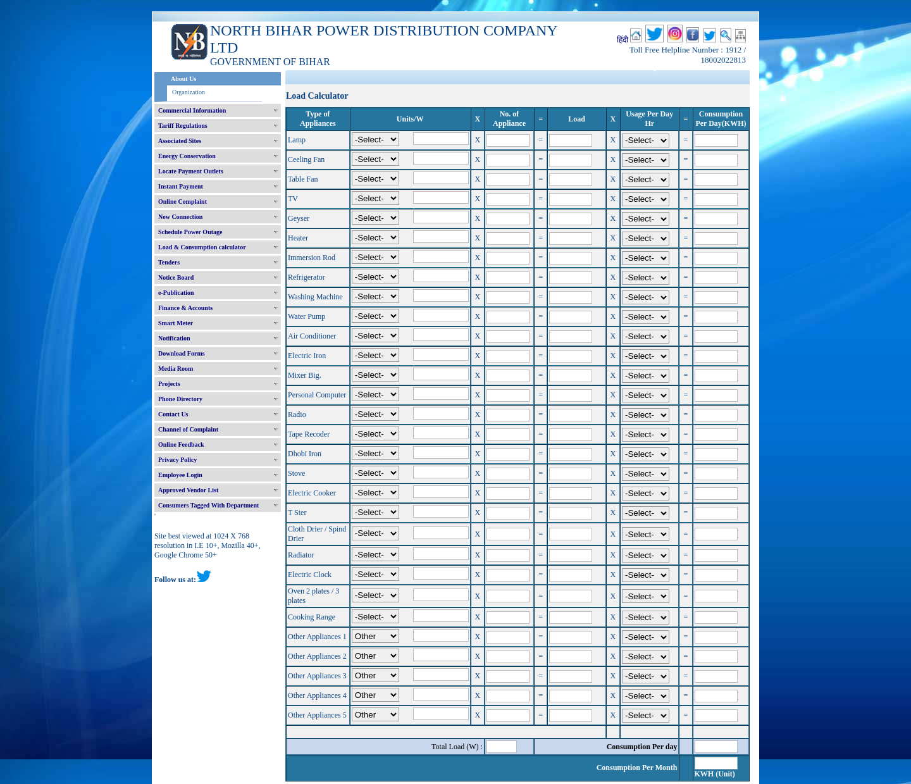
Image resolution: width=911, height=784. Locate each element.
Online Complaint (182, 201)
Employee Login (180, 474)
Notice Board (176, 277)
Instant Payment (180, 186)
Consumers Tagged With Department (208, 505)
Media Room (175, 368)
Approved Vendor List (188, 490)
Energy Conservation (187, 155)
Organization (188, 92)
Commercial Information (192, 110)
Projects (169, 383)
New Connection (180, 216)
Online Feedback (181, 444)
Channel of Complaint (188, 429)
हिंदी (622, 39)
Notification (174, 338)
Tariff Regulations (183, 125)
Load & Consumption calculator (202, 247)
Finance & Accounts (185, 307)
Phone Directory (180, 398)
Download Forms (181, 353)
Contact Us (173, 414)
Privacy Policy (177, 459)
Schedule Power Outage (190, 231)
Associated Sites (179, 140)
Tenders (169, 262)
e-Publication (176, 292)
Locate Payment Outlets (190, 171)
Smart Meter (175, 323)
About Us (183, 78)
